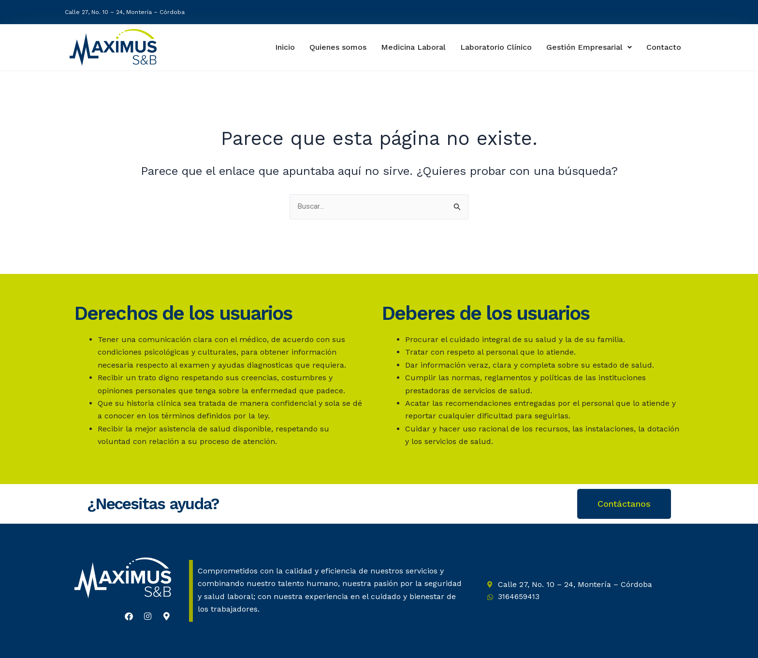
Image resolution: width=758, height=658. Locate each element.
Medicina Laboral (411, 47)
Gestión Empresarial (589, 47)
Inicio (280, 47)
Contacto (664, 47)
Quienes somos (334, 47)
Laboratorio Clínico (494, 47)
